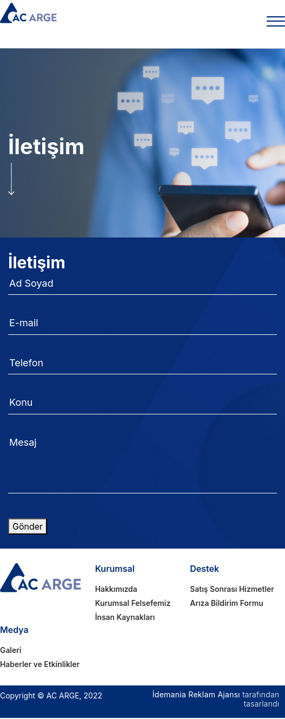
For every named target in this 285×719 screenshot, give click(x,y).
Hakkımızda (116, 589)
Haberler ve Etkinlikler (40, 665)
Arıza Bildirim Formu (227, 603)
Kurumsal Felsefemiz (133, 603)
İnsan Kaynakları (125, 618)
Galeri (11, 651)
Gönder (27, 526)
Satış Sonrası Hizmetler (232, 589)
